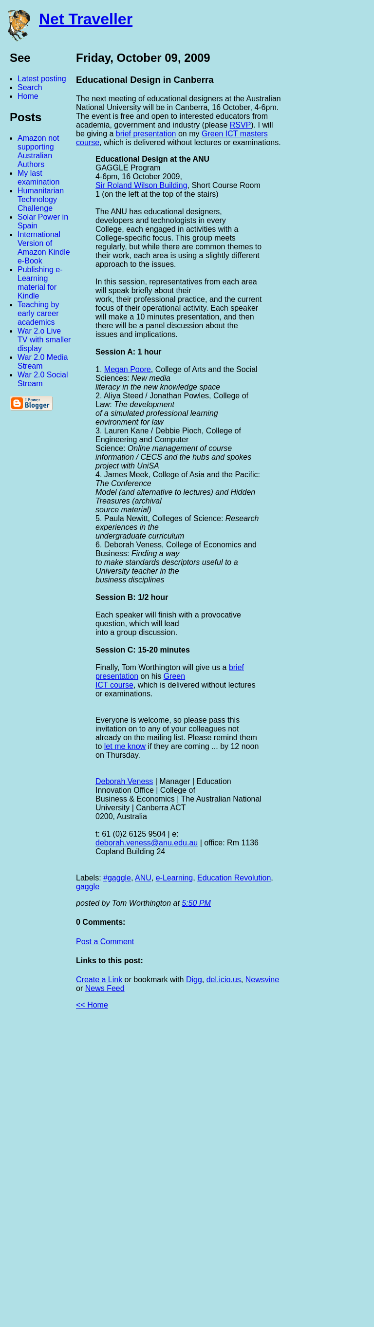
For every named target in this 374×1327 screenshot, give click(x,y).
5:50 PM (196, 903)
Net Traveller (85, 19)
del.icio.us (223, 979)
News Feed (105, 988)
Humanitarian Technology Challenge (41, 199)
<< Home (92, 1005)
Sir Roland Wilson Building (141, 185)
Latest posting (42, 79)
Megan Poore (127, 369)
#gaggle (117, 878)
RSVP (240, 125)
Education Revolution (234, 878)
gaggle (87, 886)
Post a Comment (105, 941)
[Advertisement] (267, 1172)
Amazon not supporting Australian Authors (38, 151)
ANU (143, 878)
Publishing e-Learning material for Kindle (40, 282)
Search (30, 87)
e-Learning (174, 878)
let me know (125, 746)
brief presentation (146, 134)
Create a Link (99, 979)
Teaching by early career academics (38, 313)
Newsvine (262, 979)
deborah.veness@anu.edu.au (146, 843)
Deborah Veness (124, 781)
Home (28, 96)
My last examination (38, 177)
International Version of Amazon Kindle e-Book (44, 247)
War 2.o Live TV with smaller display (44, 340)
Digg (194, 979)
